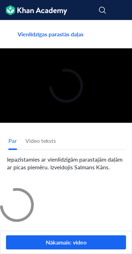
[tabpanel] (66, 160)
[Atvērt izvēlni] (122, 10)
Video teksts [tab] (40, 140)
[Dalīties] (119, 34)
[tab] (12, 141)
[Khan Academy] (33, 10)
